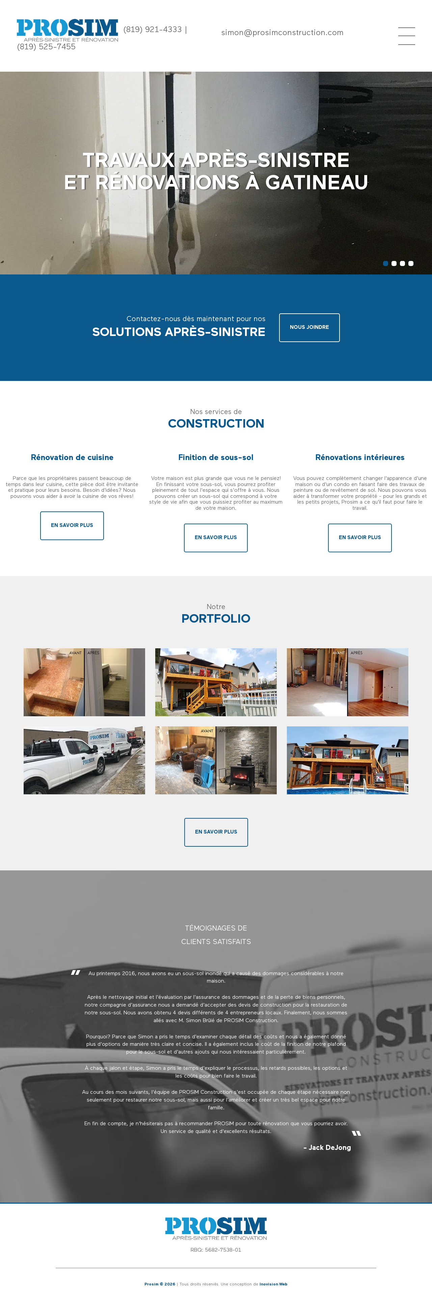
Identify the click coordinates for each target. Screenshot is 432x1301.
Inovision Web (274, 1284)
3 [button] (402, 263)
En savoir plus (72, 525)
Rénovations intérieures (360, 458)
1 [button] (385, 263)
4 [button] (410, 263)
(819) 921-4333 (152, 30)
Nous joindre (309, 327)
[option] (216, 1061)
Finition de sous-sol (215, 458)
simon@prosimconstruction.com (282, 33)
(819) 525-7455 (46, 47)
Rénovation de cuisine (72, 458)
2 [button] (394, 263)
